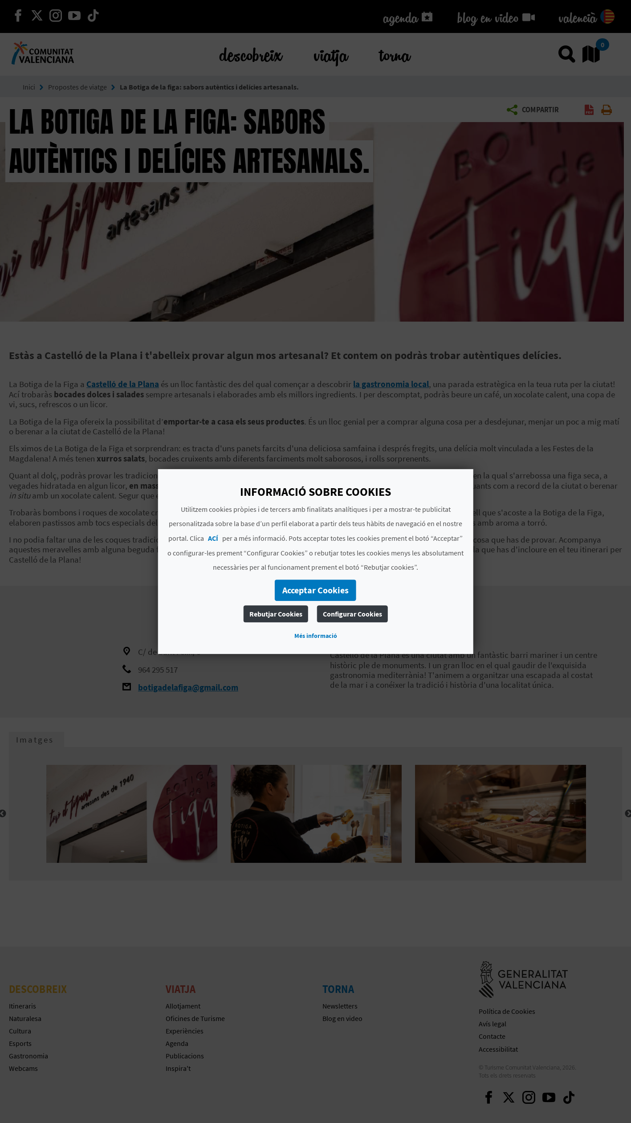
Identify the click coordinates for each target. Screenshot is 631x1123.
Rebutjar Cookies (275, 613)
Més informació (315, 636)
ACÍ (213, 538)
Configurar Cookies (352, 613)
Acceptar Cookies (315, 590)
